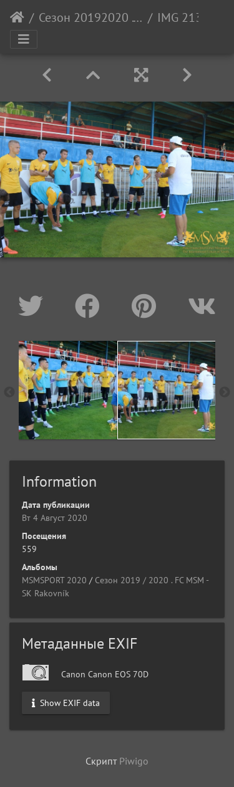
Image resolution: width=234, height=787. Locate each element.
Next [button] (224, 392)
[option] (68, 390)
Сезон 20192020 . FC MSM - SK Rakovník (91, 17)
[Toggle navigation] (23, 39)
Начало (17, 17)
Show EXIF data (66, 702)
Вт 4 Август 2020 (54, 517)
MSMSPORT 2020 (54, 580)
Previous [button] (9, 392)
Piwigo (134, 761)
